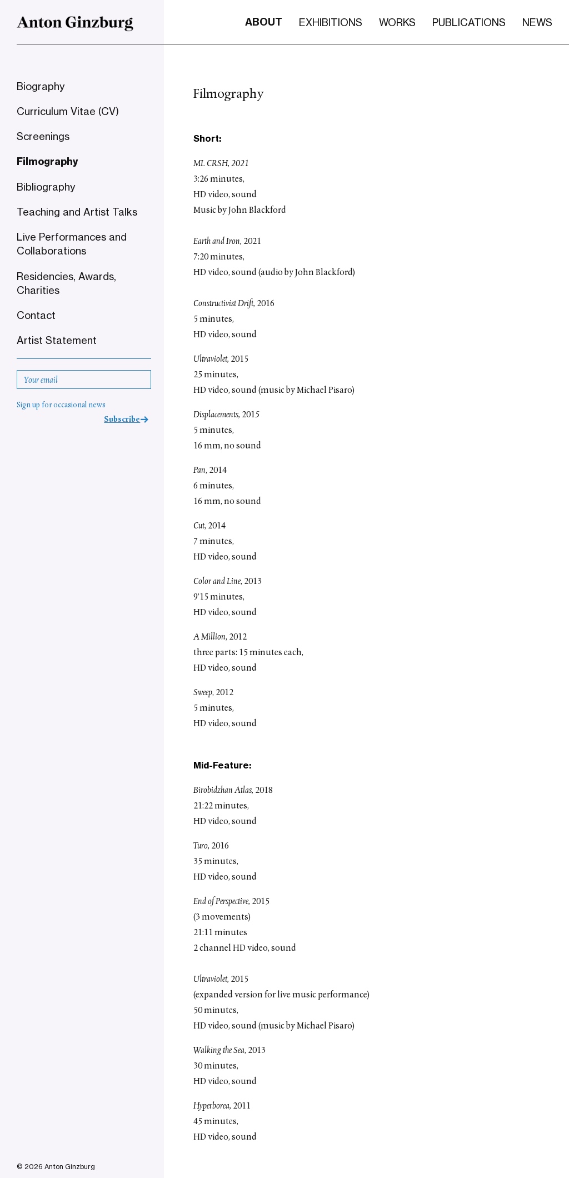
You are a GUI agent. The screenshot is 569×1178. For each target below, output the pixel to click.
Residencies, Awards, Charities (66, 283)
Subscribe (122, 420)
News (537, 22)
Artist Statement (57, 340)
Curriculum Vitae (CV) (68, 111)
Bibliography (46, 187)
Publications (469, 22)
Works (397, 22)
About (263, 22)
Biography (40, 86)
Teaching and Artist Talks (77, 212)
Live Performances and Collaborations (72, 244)
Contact (36, 315)
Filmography (47, 162)
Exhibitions (330, 22)
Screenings (43, 136)
